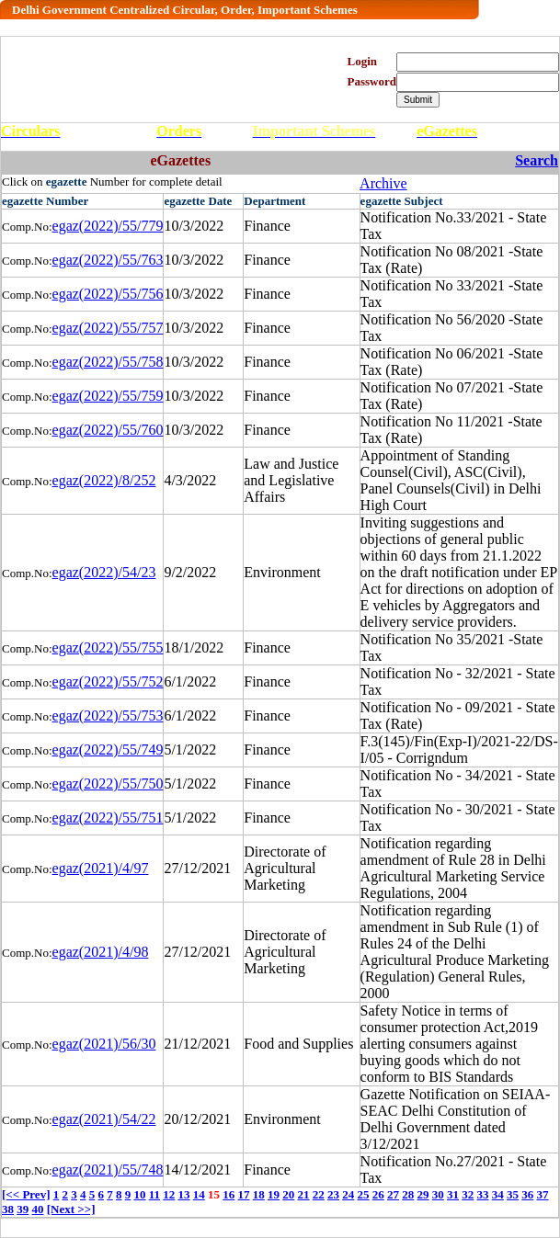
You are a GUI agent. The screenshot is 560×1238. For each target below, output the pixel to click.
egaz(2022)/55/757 (108, 327)
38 (8, 1209)
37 (543, 1194)
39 (23, 1209)
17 (244, 1194)
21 (304, 1194)
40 (38, 1209)
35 (513, 1194)
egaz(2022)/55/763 (108, 259)
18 (259, 1194)
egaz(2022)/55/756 (108, 293)
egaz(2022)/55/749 (108, 749)
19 (274, 1194)
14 (199, 1194)
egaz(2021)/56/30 (104, 1043)
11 (154, 1194)
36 (527, 1194)
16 (228, 1194)
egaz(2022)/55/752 (108, 681)
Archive (383, 183)
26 (378, 1194)
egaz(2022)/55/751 (108, 817)
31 (453, 1194)
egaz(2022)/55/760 (108, 429)
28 (408, 1194)
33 (483, 1194)
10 (139, 1194)
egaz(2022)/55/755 (108, 647)
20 (288, 1194)
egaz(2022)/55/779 (108, 225)
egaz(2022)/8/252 (104, 480)
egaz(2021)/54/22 (104, 1119)
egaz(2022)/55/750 (108, 783)
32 (468, 1194)
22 (319, 1194)
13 (184, 1194)
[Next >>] (71, 1209)
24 (348, 1194)
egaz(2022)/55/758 (108, 361)
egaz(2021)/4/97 (100, 868)
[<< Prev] (26, 1194)
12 (169, 1194)
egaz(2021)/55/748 (108, 1169)
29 (423, 1194)
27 (393, 1194)
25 (364, 1194)
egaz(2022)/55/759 (108, 395)
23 (333, 1194)
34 (498, 1194)
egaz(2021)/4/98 (100, 952)
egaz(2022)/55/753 (108, 715)
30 (438, 1194)
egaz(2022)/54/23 (104, 572)
